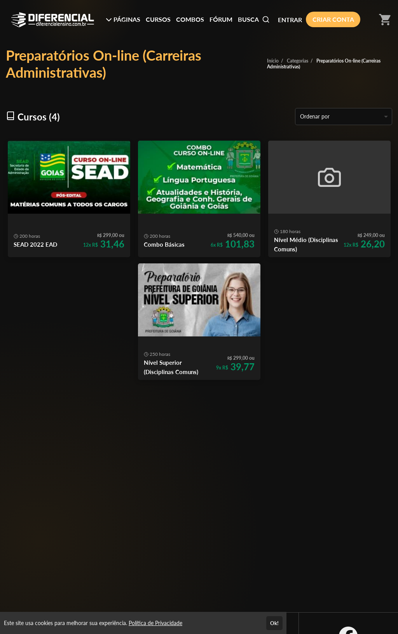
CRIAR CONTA (333, 19)
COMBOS (190, 19)
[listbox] (343, 116)
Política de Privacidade (155, 623)
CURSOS (158, 19)
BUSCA (254, 19)
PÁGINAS (123, 19)
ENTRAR (290, 19)
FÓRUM (220, 19)
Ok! (274, 623)
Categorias (297, 61)
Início (273, 61)
